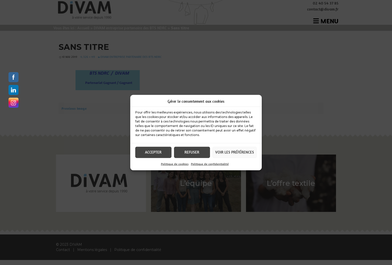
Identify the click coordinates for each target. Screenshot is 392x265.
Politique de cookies (174, 164)
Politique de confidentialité (210, 164)
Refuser (191, 152)
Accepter (153, 152)
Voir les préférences (234, 152)
